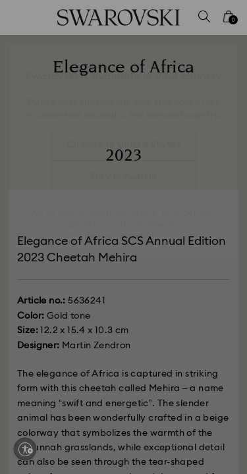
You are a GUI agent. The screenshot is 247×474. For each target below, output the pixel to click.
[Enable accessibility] (25, 449)
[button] (218, 59)
